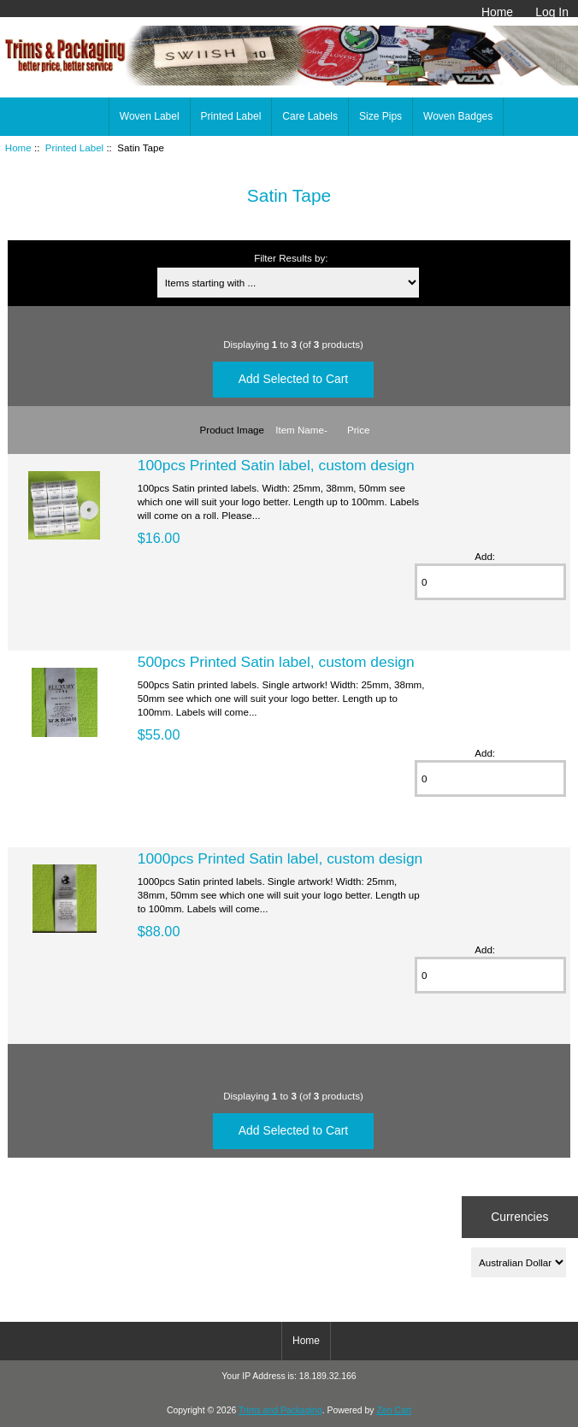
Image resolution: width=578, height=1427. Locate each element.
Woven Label (150, 116)
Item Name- (301, 429)
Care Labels (310, 116)
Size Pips (380, 116)
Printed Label (74, 147)
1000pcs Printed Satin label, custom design (280, 858)
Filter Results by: (290, 257)
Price (358, 429)
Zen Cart (393, 1410)
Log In (552, 12)
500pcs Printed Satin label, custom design (276, 661)
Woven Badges (457, 116)
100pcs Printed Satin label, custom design (276, 465)
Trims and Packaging (280, 1410)
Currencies (519, 1217)
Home (497, 12)
